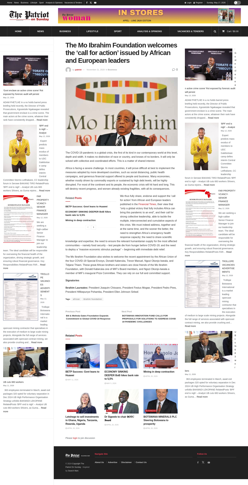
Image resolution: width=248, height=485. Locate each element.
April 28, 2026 (150, 382)
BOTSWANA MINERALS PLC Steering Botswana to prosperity (160, 426)
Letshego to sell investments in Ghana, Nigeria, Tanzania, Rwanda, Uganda (82, 426)
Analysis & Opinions (54, 3)
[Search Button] (215, 31)
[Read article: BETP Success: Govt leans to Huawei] (82, 362)
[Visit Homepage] (29, 16)
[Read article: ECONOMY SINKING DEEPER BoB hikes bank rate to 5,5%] (122, 362)
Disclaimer (126, 468)
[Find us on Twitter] (203, 468)
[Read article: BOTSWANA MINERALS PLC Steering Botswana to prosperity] (160, 407)
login (75, 444)
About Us (99, 468)
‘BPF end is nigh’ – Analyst (43, 129)
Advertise (112, 468)
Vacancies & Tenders (73, 3)
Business (24, 3)
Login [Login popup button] (188, 3)
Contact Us (141, 468)
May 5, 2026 (110, 389)
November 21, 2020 (96, 69)
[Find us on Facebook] (198, 468)
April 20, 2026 (112, 430)
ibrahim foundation (93, 299)
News (16, 3)
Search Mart (73, 476)
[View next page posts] (93, 227)
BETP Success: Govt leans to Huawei (86, 206)
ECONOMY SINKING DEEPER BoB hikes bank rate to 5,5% (122, 381)
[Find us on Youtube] (209, 468)
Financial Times (147, 204)
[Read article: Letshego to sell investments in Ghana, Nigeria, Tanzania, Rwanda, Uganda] (82, 407)
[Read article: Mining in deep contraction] (160, 362)
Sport (41, 3)
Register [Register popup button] (198, 3)
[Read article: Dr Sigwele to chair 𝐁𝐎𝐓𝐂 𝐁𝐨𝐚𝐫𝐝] (122, 407)
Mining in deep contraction (80, 220)
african (76, 299)
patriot (78, 69)
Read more (42, 120)
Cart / (233, 31)
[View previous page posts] (88, 227)
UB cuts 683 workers (13, 382)
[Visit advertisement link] (149, 15)
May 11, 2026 (71, 385)
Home (9, 3)
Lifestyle (33, 3)
